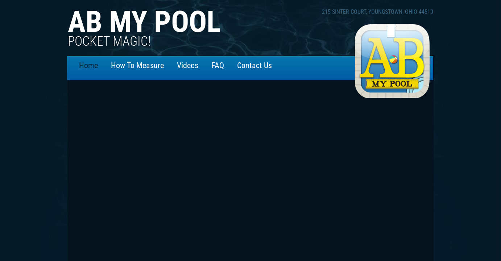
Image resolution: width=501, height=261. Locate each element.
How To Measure (137, 65)
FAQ (217, 65)
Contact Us (254, 65)
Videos (187, 65)
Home (88, 65)
